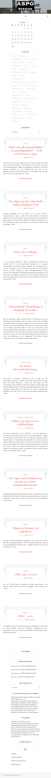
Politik (28, 362)
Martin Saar (30, 428)
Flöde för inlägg (16, 757)
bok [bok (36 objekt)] (14, 62)
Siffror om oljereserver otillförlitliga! (25, 422)
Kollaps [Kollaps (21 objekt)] (24, 91)
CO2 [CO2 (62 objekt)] (30, 62)
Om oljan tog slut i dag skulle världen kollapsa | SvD (25, 202)
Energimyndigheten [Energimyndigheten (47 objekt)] (19, 72)
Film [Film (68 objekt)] (22, 75)
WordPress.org (15, 764)
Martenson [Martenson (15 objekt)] (17, 98)
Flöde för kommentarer (18, 761)
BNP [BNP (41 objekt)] (35, 59)
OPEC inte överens (25, 574)
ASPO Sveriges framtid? (29, 666)
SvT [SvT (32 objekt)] (22, 114)
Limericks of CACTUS (17, 721)
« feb (12, 46)
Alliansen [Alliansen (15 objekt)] (16, 59)
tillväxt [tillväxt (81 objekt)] (32, 114)
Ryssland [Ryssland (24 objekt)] (29, 111)
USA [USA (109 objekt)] (29, 118)
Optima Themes (17, 775)
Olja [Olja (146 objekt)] (25, 105)
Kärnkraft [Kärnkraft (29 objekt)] (17, 95)
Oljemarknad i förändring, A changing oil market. (25, 308)
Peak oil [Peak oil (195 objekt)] (16, 108)
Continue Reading (25, 178)
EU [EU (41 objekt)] (14, 75)
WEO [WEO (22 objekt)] (15, 121)
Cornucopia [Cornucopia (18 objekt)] (17, 65)
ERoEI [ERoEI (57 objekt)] (33, 72)
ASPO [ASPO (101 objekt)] (27, 59)
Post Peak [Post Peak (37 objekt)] (17, 111)
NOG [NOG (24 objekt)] (28, 101)
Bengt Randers (30, 157)
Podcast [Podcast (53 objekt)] (28, 108)
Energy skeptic (26, 742)
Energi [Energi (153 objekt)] (23, 69)
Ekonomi (20, 417)
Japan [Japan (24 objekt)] (24, 85)
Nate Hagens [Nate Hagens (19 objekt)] (30, 98)
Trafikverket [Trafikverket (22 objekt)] (18, 118)
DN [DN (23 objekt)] (27, 65)
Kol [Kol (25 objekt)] (14, 91)
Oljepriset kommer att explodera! (25, 529)
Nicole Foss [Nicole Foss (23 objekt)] (17, 101)
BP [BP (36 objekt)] (22, 62)
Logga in (13, 753)
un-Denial (26, 717)
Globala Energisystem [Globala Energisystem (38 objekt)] (21, 82)
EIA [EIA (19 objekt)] (14, 69)
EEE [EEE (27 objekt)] (35, 65)
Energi (25, 143)
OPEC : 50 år (25, 616)
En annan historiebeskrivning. (25, 367)
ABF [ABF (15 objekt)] (14, 56)
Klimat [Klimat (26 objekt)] (30, 88)
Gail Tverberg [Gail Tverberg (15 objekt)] (18, 78)
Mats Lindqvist (30, 488)
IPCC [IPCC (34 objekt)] (15, 85)
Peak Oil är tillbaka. (26, 252)
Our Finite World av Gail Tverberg (26, 693)
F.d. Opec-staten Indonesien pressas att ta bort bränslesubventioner (25, 481)
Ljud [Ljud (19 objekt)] (27, 95)
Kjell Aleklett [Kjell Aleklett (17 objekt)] (18, 88)
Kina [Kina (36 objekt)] (33, 85)
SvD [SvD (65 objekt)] (14, 114)
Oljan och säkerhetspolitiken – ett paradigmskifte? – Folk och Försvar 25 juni (25, 150)
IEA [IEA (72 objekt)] (35, 82)
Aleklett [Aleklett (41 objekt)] (24, 56)
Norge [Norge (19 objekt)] (15, 105)
